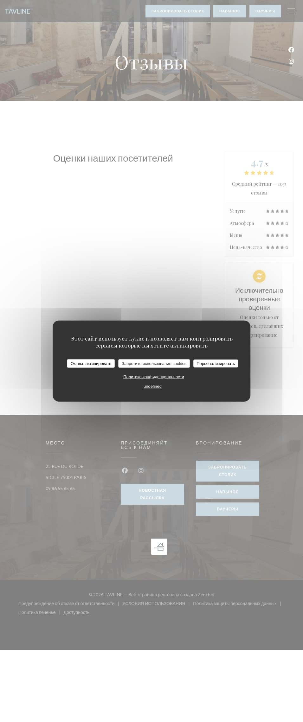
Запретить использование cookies (154, 363)
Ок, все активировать (91, 363)
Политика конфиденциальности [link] (153, 376)
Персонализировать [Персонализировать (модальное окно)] (216, 363)
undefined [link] (153, 386)
